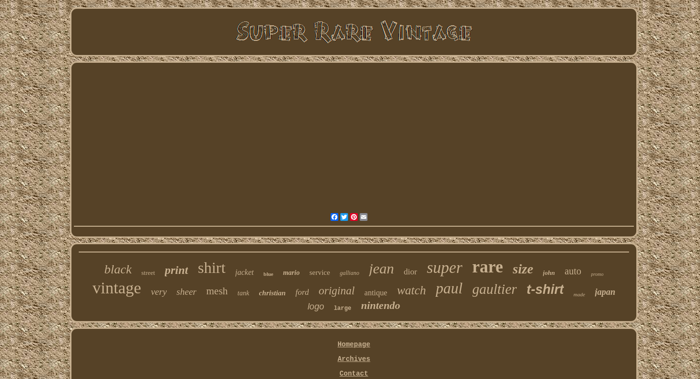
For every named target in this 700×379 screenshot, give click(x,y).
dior (410, 271)
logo (316, 306)
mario (291, 272)
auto (572, 271)
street (148, 272)
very (159, 292)
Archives (353, 359)
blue (268, 274)
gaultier (494, 289)
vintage (116, 288)
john (549, 272)
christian (272, 293)
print (176, 270)
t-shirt (545, 289)
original (336, 291)
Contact (354, 374)
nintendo (381, 305)
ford (302, 292)
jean (381, 268)
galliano (349, 273)
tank (243, 293)
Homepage (353, 344)
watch (411, 290)
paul (449, 288)
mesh (217, 291)
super (444, 267)
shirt (212, 267)
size (523, 268)
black (117, 269)
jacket (244, 272)
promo (597, 274)
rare (487, 266)
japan (605, 292)
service (319, 272)
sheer (186, 292)
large (342, 308)
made (579, 294)
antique (376, 293)
